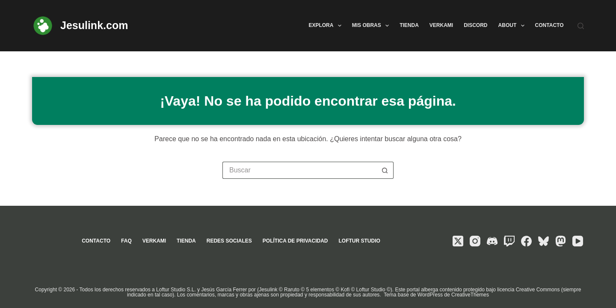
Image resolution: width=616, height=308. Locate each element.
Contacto (549, 25)
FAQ (126, 241)
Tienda (409, 25)
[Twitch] (509, 241)
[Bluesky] (543, 241)
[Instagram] (475, 241)
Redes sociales (229, 241)
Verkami (441, 25)
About (513, 26)
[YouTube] (577, 241)
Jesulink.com (94, 25)
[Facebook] (526, 241)
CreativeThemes (470, 295)
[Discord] (492, 241)
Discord (475, 25)
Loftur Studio (359, 241)
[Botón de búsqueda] (385, 170)
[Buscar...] (299, 170)
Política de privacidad (295, 241)
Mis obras (372, 26)
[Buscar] (581, 26)
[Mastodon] (560, 241)
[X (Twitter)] (458, 241)
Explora (326, 26)
